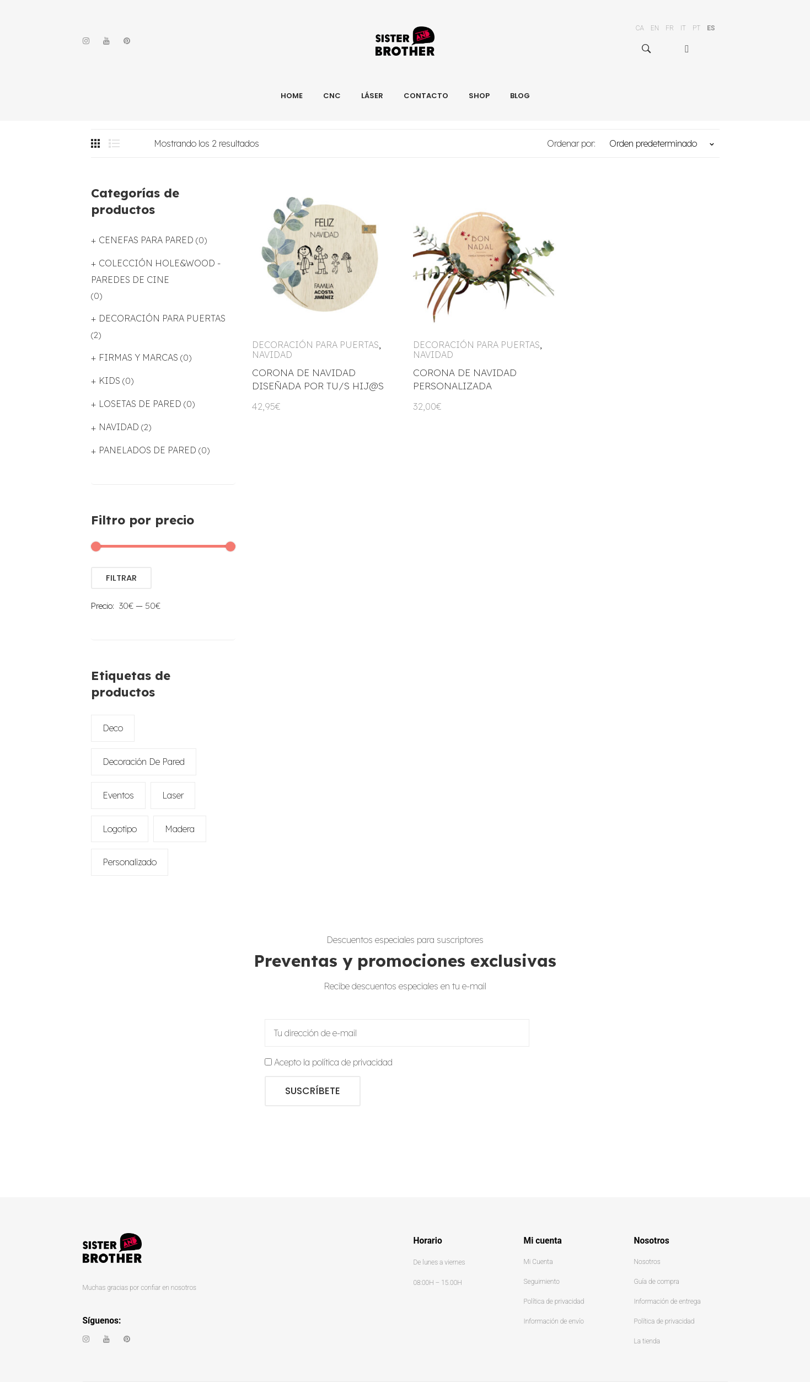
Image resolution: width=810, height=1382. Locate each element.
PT (696, 28)
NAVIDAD (272, 354)
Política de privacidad (554, 1301)
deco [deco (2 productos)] (113, 727)
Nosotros (647, 1262)
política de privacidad (352, 1062)
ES (711, 28)
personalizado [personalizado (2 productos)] (130, 861)
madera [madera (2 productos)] (180, 828)
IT (683, 28)
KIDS (109, 380)
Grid (96, 143)
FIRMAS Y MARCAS (138, 357)
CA (640, 28)
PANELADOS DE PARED (147, 450)
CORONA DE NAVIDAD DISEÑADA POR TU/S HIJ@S (318, 379)
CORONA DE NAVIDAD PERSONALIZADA (465, 379)
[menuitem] (692, 49)
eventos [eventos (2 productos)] (118, 795)
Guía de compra (656, 1281)
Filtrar (121, 577)
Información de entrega (667, 1301)
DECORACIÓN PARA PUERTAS (315, 344)
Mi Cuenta (538, 1262)
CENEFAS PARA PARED (146, 239)
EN (655, 28)
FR (670, 28)
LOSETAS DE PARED (140, 403)
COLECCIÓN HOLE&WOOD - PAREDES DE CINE (156, 271)
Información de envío (554, 1321)
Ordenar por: (571, 143)
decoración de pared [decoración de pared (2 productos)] (144, 761)
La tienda (647, 1341)
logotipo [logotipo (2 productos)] (120, 828)
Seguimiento (542, 1281)
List (114, 143)
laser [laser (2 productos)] (173, 795)
